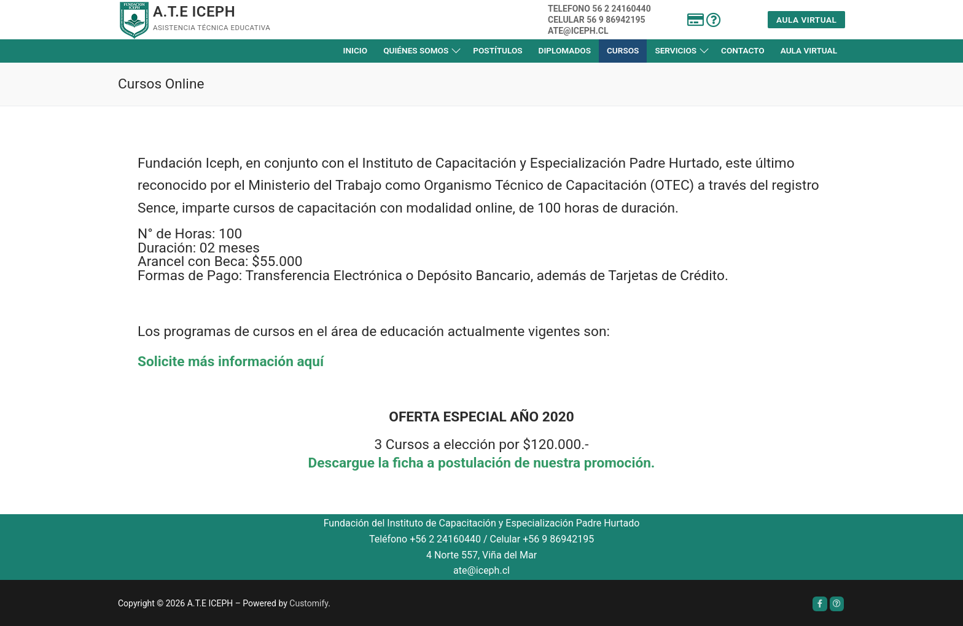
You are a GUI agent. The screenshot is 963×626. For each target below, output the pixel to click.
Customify (308, 603)
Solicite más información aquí (231, 361)
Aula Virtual (806, 20)
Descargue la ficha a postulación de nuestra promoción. (481, 463)
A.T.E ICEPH (194, 11)
